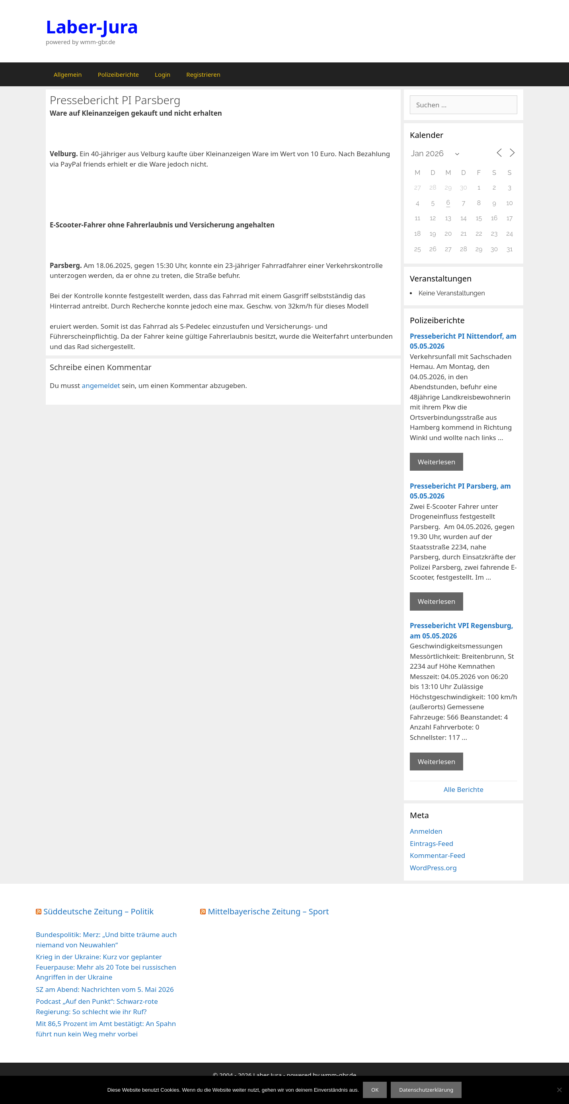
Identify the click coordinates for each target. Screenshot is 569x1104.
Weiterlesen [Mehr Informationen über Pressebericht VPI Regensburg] (436, 761)
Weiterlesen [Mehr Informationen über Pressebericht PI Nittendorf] (436, 461)
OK (374, 1089)
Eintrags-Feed (431, 843)
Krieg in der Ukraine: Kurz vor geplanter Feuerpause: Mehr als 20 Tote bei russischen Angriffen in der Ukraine (106, 967)
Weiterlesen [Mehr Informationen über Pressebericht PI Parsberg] (436, 601)
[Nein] (559, 1090)
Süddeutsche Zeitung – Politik (98, 911)
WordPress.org (433, 867)
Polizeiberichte (118, 74)
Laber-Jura (92, 26)
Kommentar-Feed (437, 855)
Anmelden (426, 831)
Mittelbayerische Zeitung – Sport (268, 911)
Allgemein (68, 74)
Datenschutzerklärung (426, 1089)
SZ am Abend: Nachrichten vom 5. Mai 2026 (105, 989)
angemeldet (101, 385)
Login (162, 74)
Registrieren (203, 74)
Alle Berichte (463, 789)
